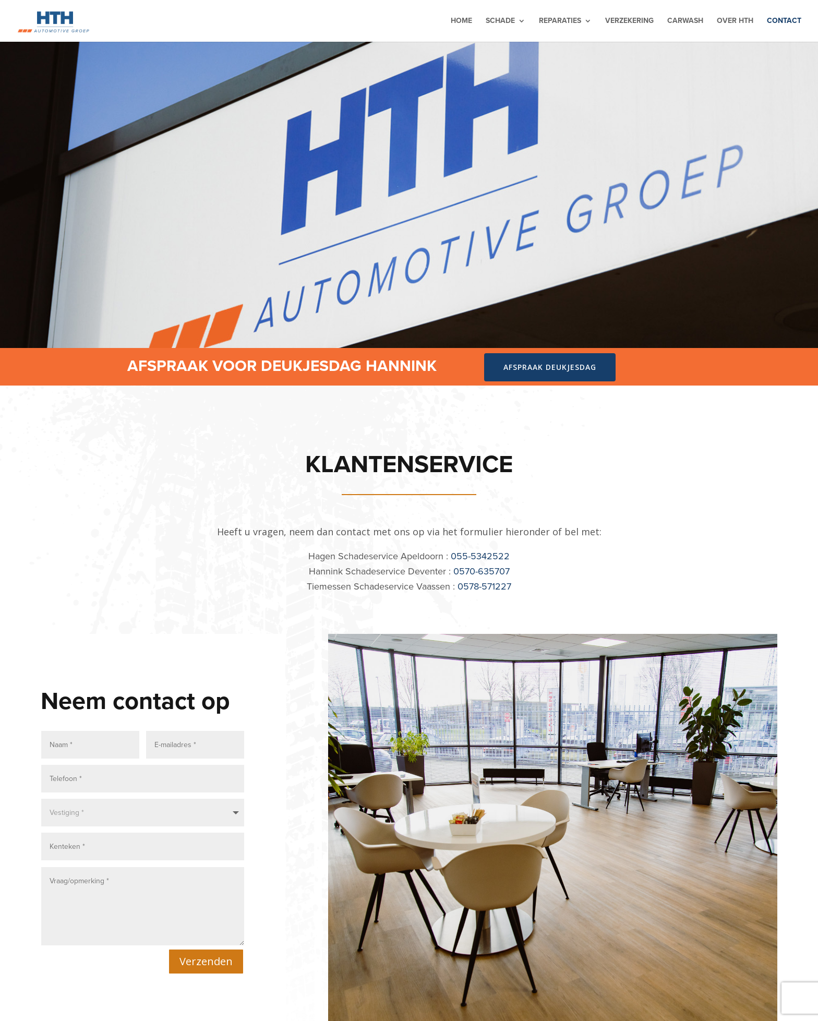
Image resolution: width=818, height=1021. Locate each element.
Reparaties (560, 21)
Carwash (685, 21)
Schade (500, 21)
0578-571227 (484, 586)
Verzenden (206, 959)
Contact (784, 21)
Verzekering (629, 21)
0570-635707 (481, 571)
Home (461, 21)
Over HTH (735, 21)
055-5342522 (480, 556)
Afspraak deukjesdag (549, 367)
